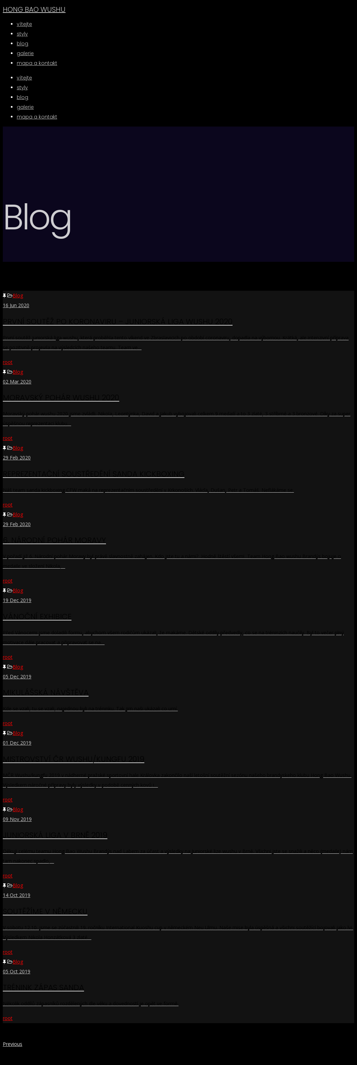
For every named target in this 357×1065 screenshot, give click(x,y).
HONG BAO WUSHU (34, 9)
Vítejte (24, 77)
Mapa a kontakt (37, 116)
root (8, 362)
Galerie (25, 107)
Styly (22, 87)
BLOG (22, 97)
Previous (12, 1044)
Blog (18, 295)
